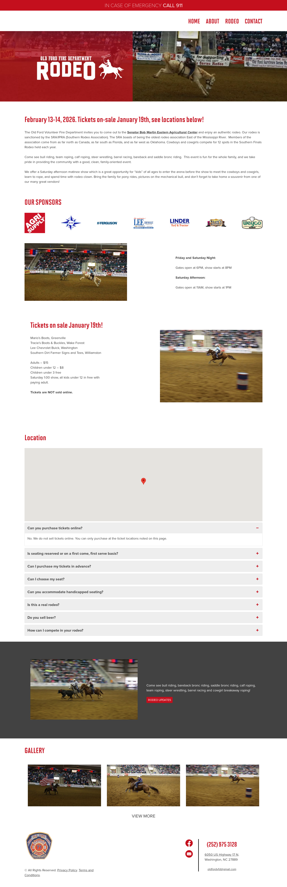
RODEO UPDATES (159, 700)
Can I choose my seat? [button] (143, 579)
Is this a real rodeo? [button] (143, 604)
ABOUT (212, 21)
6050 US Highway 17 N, (222, 854)
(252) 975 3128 (222, 844)
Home (194, 21)
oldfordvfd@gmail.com (222, 869)
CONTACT (253, 21)
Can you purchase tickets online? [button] (143, 528)
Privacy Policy (67, 870)
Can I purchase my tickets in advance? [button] (143, 566)
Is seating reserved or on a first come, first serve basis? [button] (143, 553)
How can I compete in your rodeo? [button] (143, 630)
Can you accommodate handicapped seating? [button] (143, 591)
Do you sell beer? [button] (143, 617)
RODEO (232, 21)
